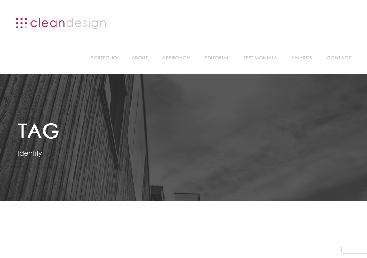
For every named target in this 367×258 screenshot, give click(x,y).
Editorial (217, 58)
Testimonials (260, 58)
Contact (339, 58)
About (140, 58)
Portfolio (103, 58)
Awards (301, 58)
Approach (176, 58)
